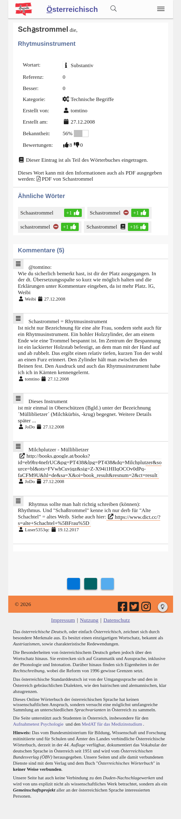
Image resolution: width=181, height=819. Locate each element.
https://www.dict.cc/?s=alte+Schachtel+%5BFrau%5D (89, 520)
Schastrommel (105, 213)
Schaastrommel (37, 213)
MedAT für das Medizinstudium (112, 724)
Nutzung (89, 620)
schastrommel (35, 227)
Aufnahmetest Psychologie (38, 724)
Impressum (63, 620)
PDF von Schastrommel (67, 179)
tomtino (79, 110)
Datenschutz (116, 620)
